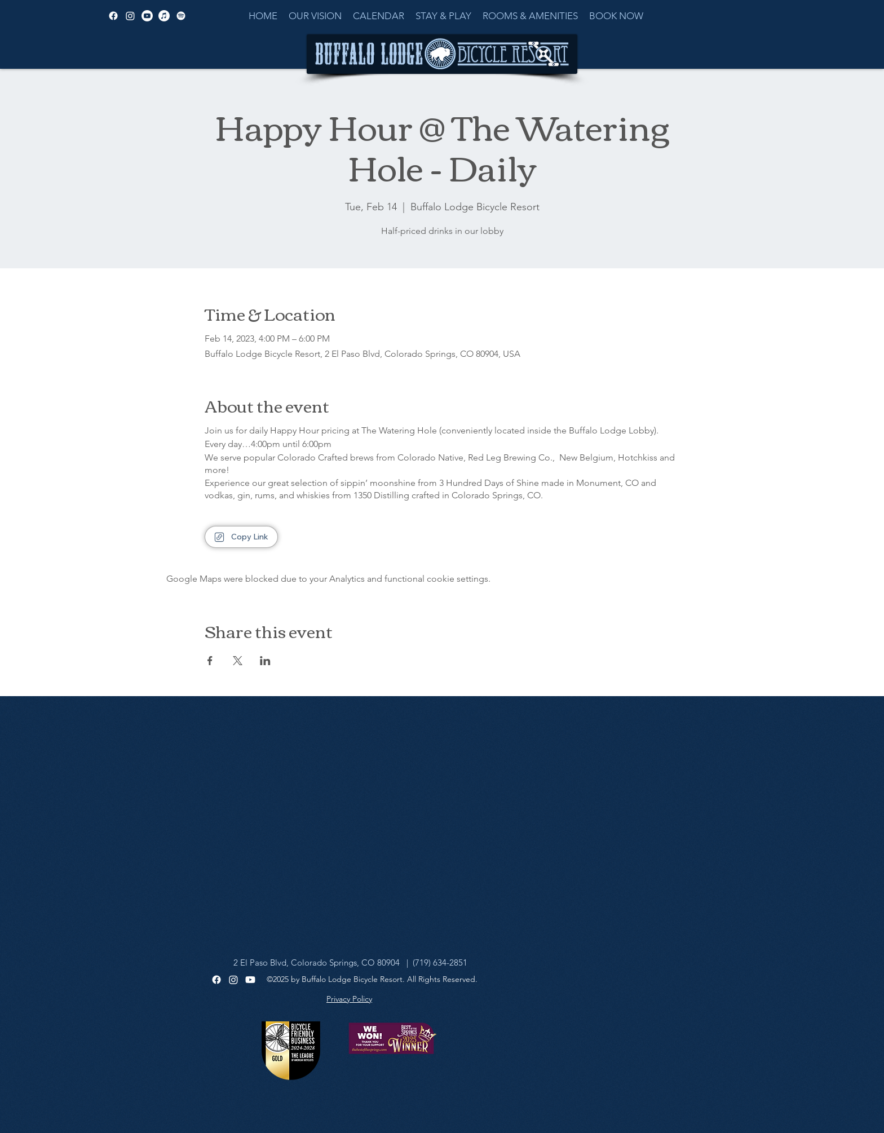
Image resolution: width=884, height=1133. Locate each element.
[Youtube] (250, 979)
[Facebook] (216, 979)
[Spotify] (181, 15)
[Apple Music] (164, 15)
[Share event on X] (237, 660)
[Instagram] (233, 979)
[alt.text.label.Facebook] (113, 15)
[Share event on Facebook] (210, 660)
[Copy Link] (241, 537)
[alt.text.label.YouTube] (147, 15)
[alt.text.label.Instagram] (130, 15)
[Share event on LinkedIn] (265, 660)
